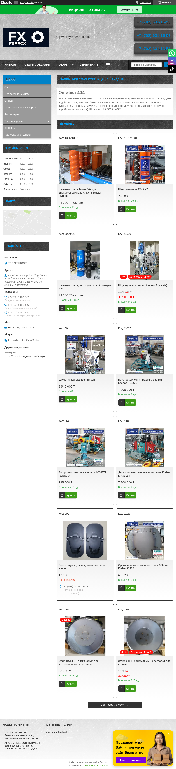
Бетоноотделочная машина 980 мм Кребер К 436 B (140, 381)
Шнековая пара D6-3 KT (133, 189)
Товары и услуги (14, 121)
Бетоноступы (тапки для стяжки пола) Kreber (82, 567)
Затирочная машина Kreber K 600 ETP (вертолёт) (82, 474)
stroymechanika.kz (58, 732)
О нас (7, 87)
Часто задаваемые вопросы (20, 107)
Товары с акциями (36, 64)
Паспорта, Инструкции (17, 134)
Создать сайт (27, 2)
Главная (10, 64)
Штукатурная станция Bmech (77, 379)
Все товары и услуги (113, 704)
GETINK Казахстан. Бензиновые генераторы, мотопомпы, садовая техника (21, 735)
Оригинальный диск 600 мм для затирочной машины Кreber (78, 662)
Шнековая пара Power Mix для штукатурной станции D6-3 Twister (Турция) (80, 192)
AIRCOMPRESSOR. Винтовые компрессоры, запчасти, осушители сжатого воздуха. (22, 745)
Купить (70, 215)
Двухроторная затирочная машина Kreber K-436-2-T (144, 474)
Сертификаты (89, 64)
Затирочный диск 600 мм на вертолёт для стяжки (144, 662)
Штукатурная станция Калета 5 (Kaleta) (142, 285)
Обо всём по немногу (16, 94)
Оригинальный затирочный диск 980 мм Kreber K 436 (143, 567)
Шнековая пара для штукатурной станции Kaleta (85, 287)
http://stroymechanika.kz (21, 327)
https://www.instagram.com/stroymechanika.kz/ (26, 356)
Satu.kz (103, 762)
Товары (62, 64)
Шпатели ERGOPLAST (105, 109)
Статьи (8, 100)
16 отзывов (145, 2)
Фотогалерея (12, 114)
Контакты (9, 127)
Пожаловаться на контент (97, 765)
